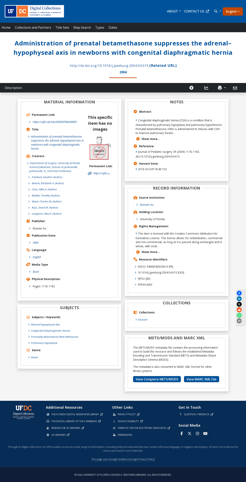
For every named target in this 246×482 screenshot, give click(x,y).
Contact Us (196, 11)
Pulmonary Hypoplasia (44, 343)
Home (6, 27)
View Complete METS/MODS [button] (157, 378)
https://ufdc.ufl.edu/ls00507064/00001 (55, 121)
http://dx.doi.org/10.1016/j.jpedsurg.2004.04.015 (109, 65)
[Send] (235, 87)
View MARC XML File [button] (202, 378)
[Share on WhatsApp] (241, 315)
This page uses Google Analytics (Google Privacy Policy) (123, 458)
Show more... (148, 138)
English (231, 11)
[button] (217, 11)
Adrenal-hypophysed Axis (46, 325)
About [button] (172, 11)
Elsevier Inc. (147, 204)
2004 (35, 243)
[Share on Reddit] (241, 309)
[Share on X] (241, 304)
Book (36, 272)
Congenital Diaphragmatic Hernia (51, 331)
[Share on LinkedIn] (241, 298)
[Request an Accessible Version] (191, 87)
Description (13, 87)
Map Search (82, 27)
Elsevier (143, 319)
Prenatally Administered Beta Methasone (55, 337)
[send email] (241, 320)
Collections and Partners (33, 27)
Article (34, 357)
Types (99, 27)
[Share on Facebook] (241, 293)
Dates (113, 27)
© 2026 (123, 474)
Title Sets (62, 27)
